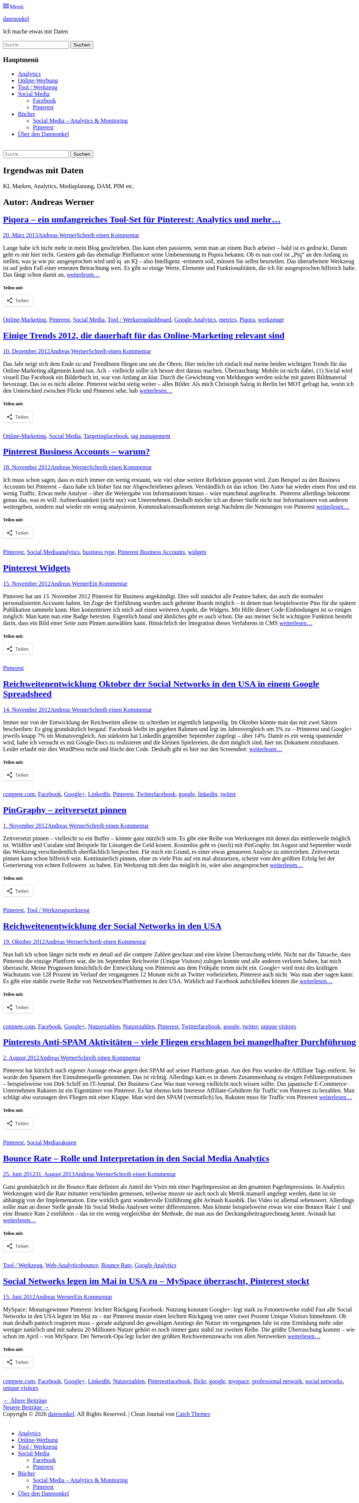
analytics (69, 552)
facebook (117, 436)
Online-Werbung (38, 80)
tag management (150, 436)
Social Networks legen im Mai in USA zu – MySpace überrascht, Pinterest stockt (156, 1281)
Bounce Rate (116, 1265)
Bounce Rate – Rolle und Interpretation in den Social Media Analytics (136, 1158)
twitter (228, 794)
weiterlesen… (83, 274)
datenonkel (16, 19)
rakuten (67, 1142)
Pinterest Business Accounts (151, 552)
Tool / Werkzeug (37, 87)
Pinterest (43, 107)
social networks (324, 1381)
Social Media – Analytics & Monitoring (80, 121)
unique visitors (278, 1026)
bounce (89, 1265)
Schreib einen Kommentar (107, 235)
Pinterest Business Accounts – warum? (76, 451)
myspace (238, 1381)
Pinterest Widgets (36, 568)
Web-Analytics (63, 1265)
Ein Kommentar (108, 583)
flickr (199, 1381)
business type (99, 552)
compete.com (19, 794)
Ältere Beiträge (25, 1400)
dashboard (159, 319)
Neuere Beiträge (26, 1407)
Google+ (74, 794)
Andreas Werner (57, 235)
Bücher (26, 114)
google (187, 794)
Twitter (145, 794)
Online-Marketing (24, 319)
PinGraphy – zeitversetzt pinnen (64, 810)
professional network (277, 1381)
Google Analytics (195, 319)
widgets (197, 552)
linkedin (207, 794)
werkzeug (77, 910)
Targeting (95, 436)
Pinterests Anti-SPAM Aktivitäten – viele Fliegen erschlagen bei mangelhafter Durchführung (179, 1042)
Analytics (29, 74)
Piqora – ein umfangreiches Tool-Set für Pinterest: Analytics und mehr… (142, 219)
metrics (227, 319)
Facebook (44, 100)
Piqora (247, 319)
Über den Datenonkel (43, 134)
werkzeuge (271, 319)
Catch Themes (193, 1414)
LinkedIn (99, 794)
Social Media (34, 94)
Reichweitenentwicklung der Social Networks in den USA (112, 926)
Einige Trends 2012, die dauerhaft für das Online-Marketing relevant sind (143, 335)
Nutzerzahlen (104, 1026)
